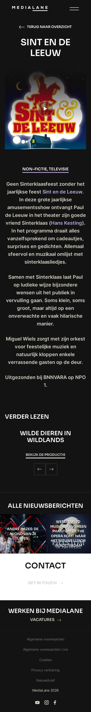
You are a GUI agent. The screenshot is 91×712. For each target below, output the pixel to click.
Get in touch (45, 582)
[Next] (51, 469)
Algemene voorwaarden (45, 639)
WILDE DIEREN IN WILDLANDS (45, 437)
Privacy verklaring (45, 670)
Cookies (45, 660)
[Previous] (40, 469)
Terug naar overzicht (45, 27)
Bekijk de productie (45, 455)
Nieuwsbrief (45, 680)
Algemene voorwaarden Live (45, 649)
